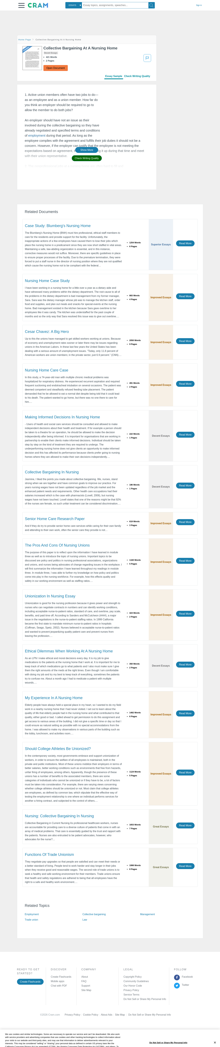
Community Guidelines (136, 981)
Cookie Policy (92, 1014)
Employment (32, 914)
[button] (21, 5)
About (84, 976)
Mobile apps (57, 981)
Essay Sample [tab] (113, 76)
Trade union (31, 919)
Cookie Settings (137, 1014)
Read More (185, 243)
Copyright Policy (132, 976)
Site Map (86, 990)
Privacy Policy (131, 990)
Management (147, 914)
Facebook (186, 976)
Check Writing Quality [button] (87, 158)
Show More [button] (86, 150)
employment (36, 135)
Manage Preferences (135, 999)
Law (84, 919)
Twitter (184, 985)
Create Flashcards (30, 981)
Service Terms (131, 994)
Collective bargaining (94, 914)
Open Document (55, 68)
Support (85, 985)
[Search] (151, 5)
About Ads (108, 1014)
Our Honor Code (132, 985)
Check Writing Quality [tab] (137, 76)
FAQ (83, 981)
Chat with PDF (59, 985)
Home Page (24, 40)
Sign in (199, 5)
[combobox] (73, 5)
